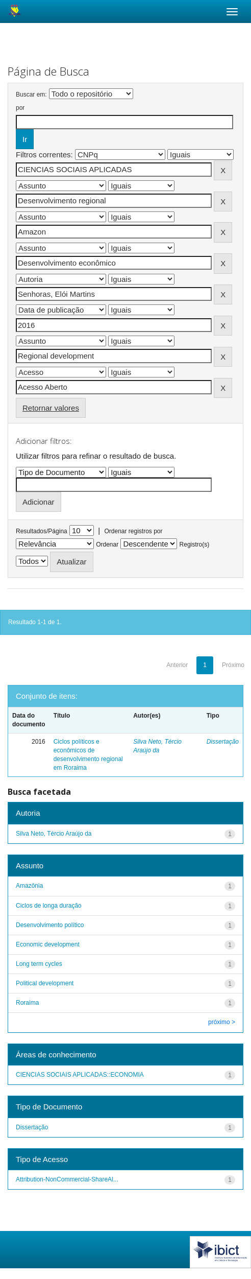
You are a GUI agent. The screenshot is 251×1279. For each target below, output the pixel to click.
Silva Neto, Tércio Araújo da (54, 833)
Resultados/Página (41, 531)
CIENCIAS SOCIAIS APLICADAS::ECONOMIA (80, 1074)
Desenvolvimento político (50, 925)
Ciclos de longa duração (49, 905)
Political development (44, 983)
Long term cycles (39, 963)
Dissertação (223, 741)
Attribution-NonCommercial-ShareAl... (67, 1179)
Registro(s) (195, 544)
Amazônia (29, 885)
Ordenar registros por (133, 531)
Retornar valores (50, 408)
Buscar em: (31, 94)
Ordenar (107, 544)
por (20, 107)
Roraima (27, 1002)
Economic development (48, 944)
